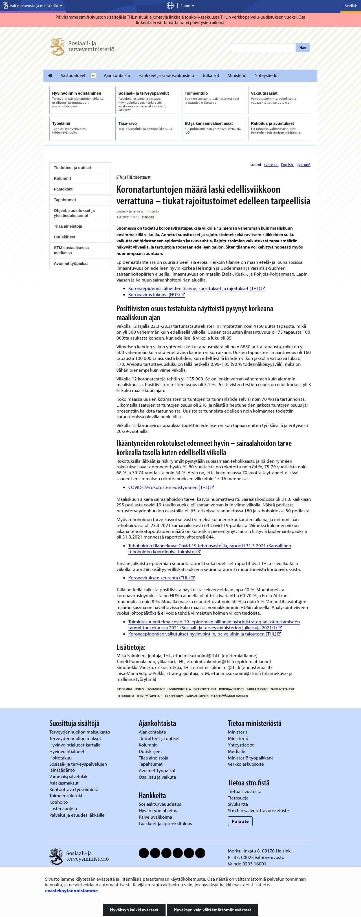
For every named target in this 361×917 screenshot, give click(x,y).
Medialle (237, 751)
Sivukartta (238, 804)
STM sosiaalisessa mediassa (71, 250)
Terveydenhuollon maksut (75, 738)
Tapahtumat (65, 200)
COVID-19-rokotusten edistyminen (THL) (171, 487)
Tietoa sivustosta (244, 791)
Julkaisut (210, 75)
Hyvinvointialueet (67, 751)
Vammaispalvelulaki (69, 776)
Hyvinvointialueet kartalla (75, 745)
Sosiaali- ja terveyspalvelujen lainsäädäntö (78, 767)
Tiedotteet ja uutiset (72, 167)
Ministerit (238, 732)
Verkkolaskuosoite (246, 764)
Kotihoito (58, 802)
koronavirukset (231, 689)
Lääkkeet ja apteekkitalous (165, 823)
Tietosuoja (238, 798)
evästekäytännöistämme (71, 890)
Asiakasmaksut (64, 783)
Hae (303, 47)
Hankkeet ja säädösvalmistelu (166, 75)
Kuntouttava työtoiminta (73, 789)
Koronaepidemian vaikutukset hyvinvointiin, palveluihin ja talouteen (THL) (204, 634)
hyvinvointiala (179, 689)
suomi (256, 164)
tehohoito (125, 696)
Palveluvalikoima (155, 817)
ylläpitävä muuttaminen (229, 696)
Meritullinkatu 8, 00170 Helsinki (260, 851)
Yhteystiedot (267, 75)
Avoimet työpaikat (71, 263)
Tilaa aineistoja (68, 226)
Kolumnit (62, 178)
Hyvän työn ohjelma (159, 810)
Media (351, 5)
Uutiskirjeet (64, 237)
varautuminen (197, 696)
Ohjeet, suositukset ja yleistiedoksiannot (74, 213)
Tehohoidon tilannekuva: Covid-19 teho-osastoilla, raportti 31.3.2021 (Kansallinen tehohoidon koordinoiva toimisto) (209, 548)
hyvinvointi (156, 689)
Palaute (240, 821)
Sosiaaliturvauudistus (160, 804)
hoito (139, 689)
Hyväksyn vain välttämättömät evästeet (212, 909)
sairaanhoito (257, 689)
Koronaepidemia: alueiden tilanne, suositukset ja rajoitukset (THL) (196, 288)
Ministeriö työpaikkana (251, 758)
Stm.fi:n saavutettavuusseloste (258, 810)
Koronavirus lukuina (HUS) (156, 294)
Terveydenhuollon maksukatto (80, 732)
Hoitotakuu (61, 758)
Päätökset (63, 189)
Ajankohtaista (117, 75)
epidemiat (124, 689)
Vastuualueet (73, 75)
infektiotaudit (204, 689)
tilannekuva (174, 696)
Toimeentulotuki (66, 795)
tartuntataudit (282, 689)
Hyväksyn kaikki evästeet (134, 909)
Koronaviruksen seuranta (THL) (161, 578)
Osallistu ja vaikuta (157, 777)
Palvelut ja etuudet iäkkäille (77, 815)
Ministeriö (237, 75)
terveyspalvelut (149, 696)
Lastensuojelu (63, 808)
